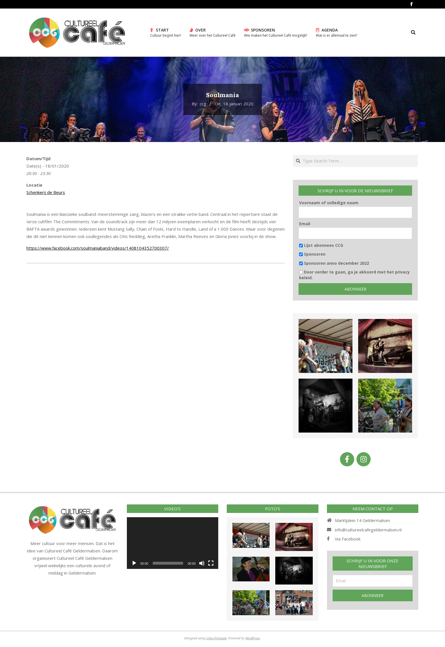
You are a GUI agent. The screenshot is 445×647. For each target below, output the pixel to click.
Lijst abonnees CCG (321, 245)
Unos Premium (216, 638)
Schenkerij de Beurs (45, 192)
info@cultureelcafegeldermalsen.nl (368, 530)
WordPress (252, 638)
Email (304, 223)
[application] (173, 543)
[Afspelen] (134, 563)
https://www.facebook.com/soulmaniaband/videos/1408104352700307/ (97, 248)
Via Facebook (347, 539)
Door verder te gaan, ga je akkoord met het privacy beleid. (354, 274)
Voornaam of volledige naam (328, 202)
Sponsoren (312, 254)
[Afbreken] (202, 563)
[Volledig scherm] (211, 563)
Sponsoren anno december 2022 (334, 263)
